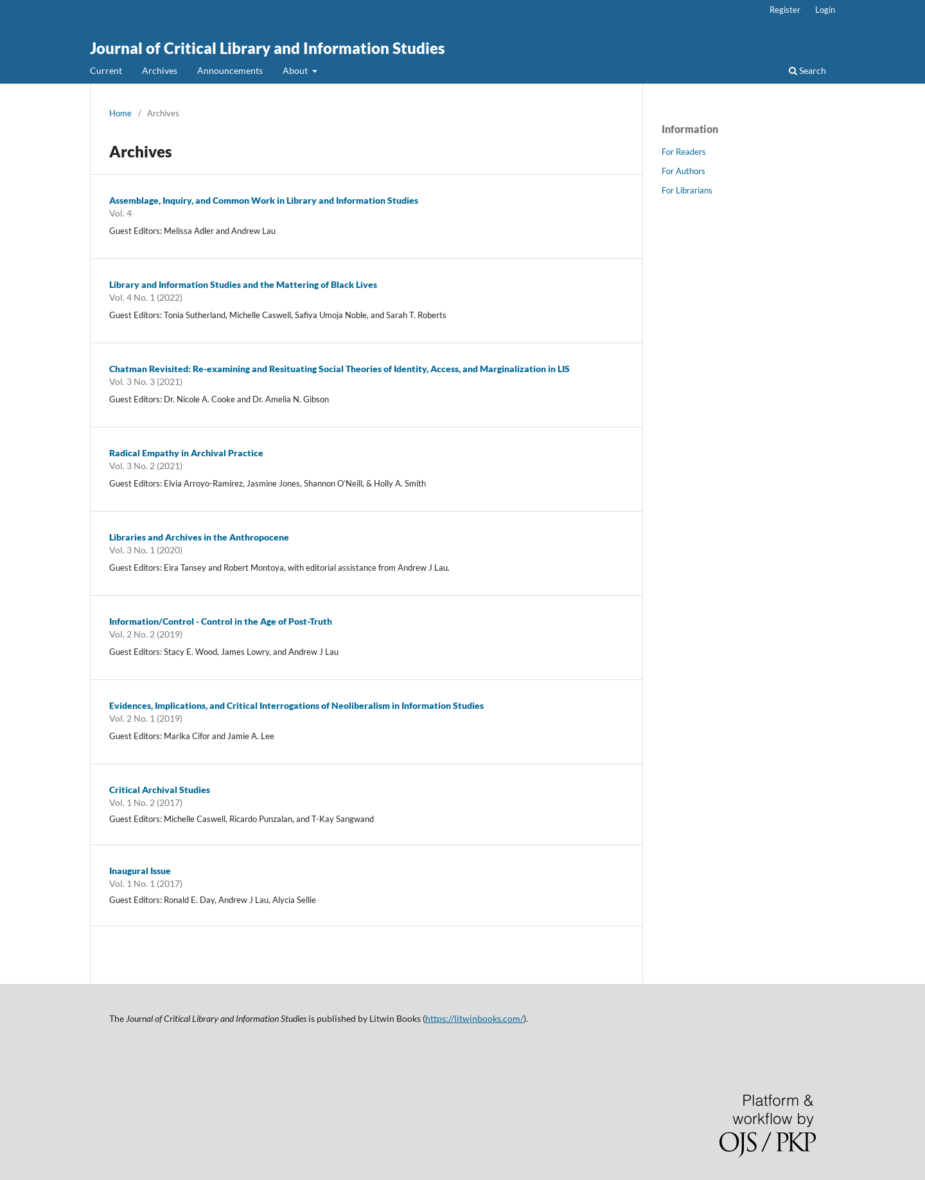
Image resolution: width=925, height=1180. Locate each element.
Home (120, 113)
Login (825, 9)
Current (106, 70)
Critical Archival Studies (159, 789)
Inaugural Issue (140, 870)
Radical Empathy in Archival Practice (186, 452)
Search (807, 70)
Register (785, 9)
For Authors (683, 171)
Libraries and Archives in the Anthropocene (199, 537)
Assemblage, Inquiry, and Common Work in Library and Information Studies (263, 200)
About (296, 70)
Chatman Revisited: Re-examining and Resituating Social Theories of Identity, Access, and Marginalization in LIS (339, 368)
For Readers (684, 152)
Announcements (230, 70)
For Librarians (687, 190)
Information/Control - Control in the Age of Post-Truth (220, 621)
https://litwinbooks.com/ (474, 1018)
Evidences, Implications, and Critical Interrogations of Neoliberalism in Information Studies (296, 705)
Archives (159, 70)
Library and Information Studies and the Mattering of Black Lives (243, 284)
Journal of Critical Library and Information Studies (267, 48)
